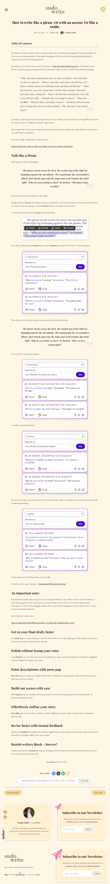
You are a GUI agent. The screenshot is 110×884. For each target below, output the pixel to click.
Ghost (38, 874)
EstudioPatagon (20, 874)
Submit (88, 829)
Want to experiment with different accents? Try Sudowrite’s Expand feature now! (42, 623)
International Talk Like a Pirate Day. (52, 584)
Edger (6, 874)
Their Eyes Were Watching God (64, 66)
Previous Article (12, 793)
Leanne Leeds (23, 822)
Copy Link (84, 781)
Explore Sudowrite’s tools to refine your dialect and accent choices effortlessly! (42, 147)
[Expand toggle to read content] (97, 43)
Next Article (98, 793)
